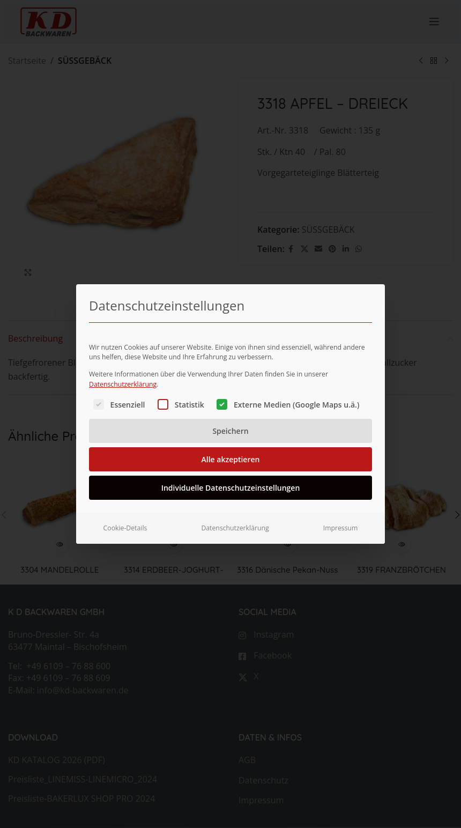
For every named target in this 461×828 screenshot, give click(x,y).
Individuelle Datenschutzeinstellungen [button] (230, 474)
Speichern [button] (230, 417)
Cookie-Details (125, 514)
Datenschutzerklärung (123, 370)
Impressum (340, 514)
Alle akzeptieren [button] (231, 446)
